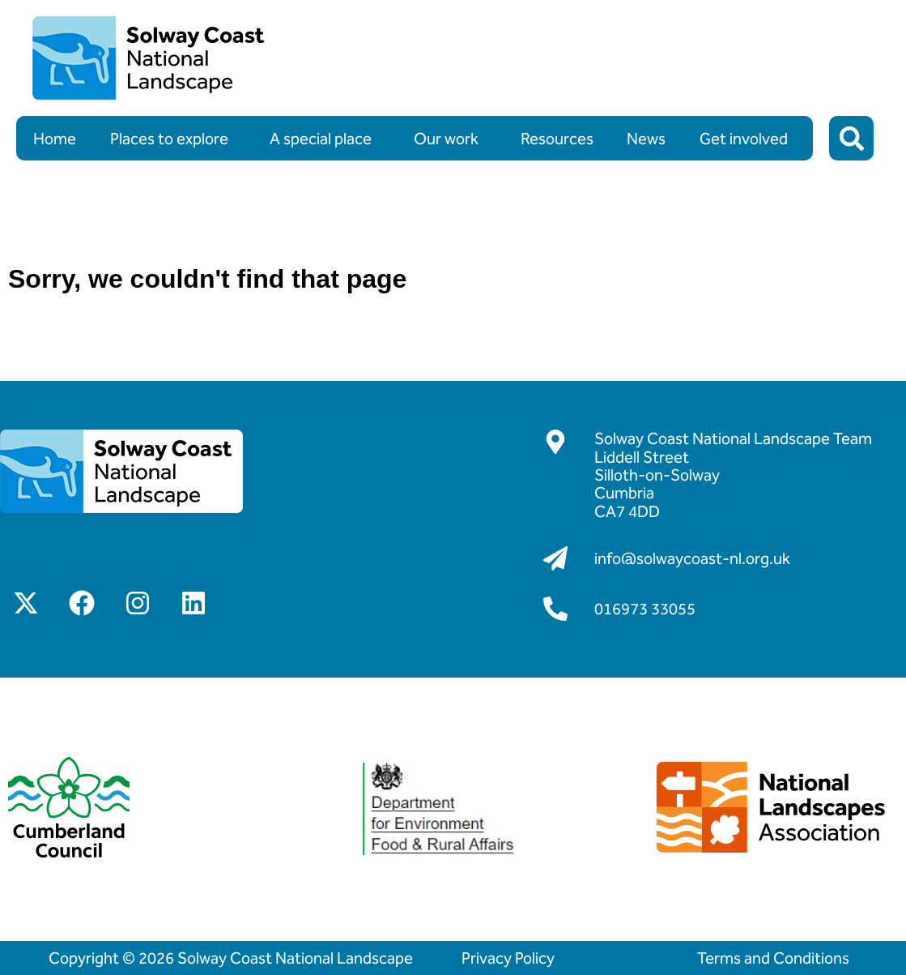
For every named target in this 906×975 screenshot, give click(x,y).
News (646, 138)
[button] (851, 138)
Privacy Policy (508, 958)
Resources (557, 138)
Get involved (748, 138)
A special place (325, 138)
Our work (450, 138)
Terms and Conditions (773, 958)
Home (54, 138)
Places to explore (173, 138)
